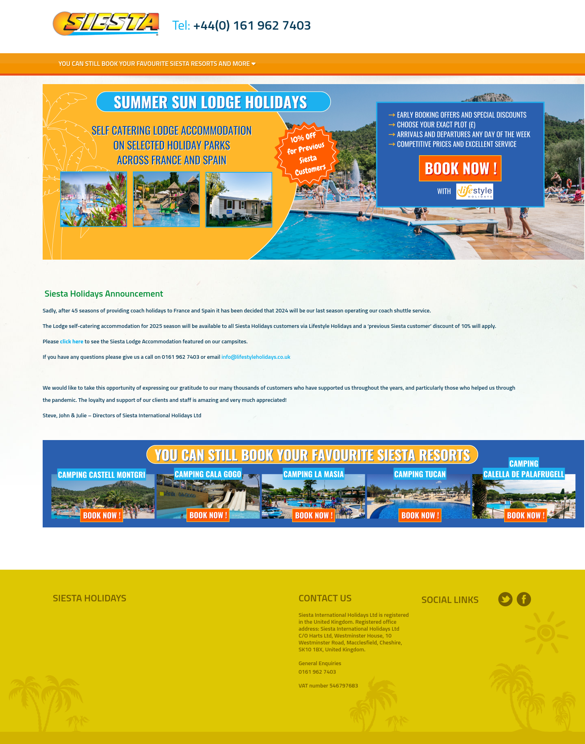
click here (71, 341)
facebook (524, 599)
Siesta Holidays (106, 23)
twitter (505, 599)
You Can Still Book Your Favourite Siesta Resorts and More (157, 63)
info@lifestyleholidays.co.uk (255, 356)
